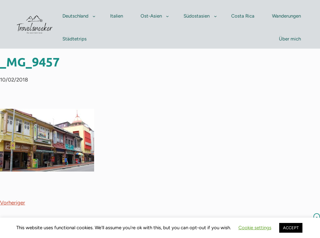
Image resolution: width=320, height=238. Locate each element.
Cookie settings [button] (254, 227)
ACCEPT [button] (291, 227)
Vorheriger (12, 202)
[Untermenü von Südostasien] (215, 16)
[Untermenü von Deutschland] (94, 16)
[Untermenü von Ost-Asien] (167, 16)
